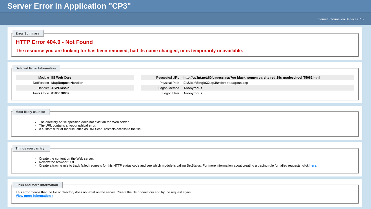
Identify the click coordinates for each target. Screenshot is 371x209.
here (313, 165)
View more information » (35, 195)
